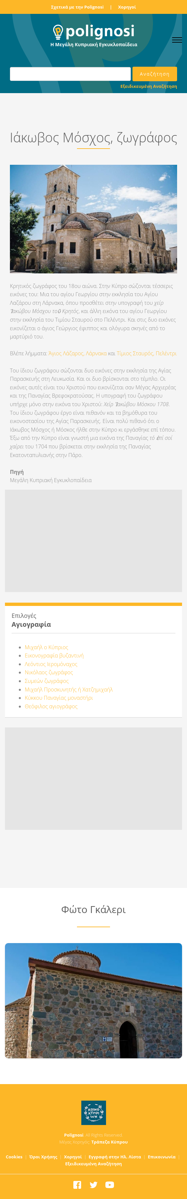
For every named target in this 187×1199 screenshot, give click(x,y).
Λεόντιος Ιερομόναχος (51, 664)
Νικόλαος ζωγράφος (49, 672)
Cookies (14, 1157)
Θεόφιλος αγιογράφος (51, 706)
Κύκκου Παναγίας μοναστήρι (59, 697)
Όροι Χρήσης (43, 1157)
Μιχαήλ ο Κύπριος (46, 647)
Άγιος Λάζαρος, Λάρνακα (78, 353)
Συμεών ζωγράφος (47, 681)
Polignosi (74, 1135)
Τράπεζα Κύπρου (109, 1142)
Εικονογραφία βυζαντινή (54, 655)
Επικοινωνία (161, 1157)
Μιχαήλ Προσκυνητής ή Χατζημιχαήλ (69, 689)
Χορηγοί (127, 7)
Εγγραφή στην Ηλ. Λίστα (115, 1157)
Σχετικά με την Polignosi (77, 7)
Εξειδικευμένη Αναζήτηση (149, 86)
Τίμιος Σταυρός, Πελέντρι (146, 353)
